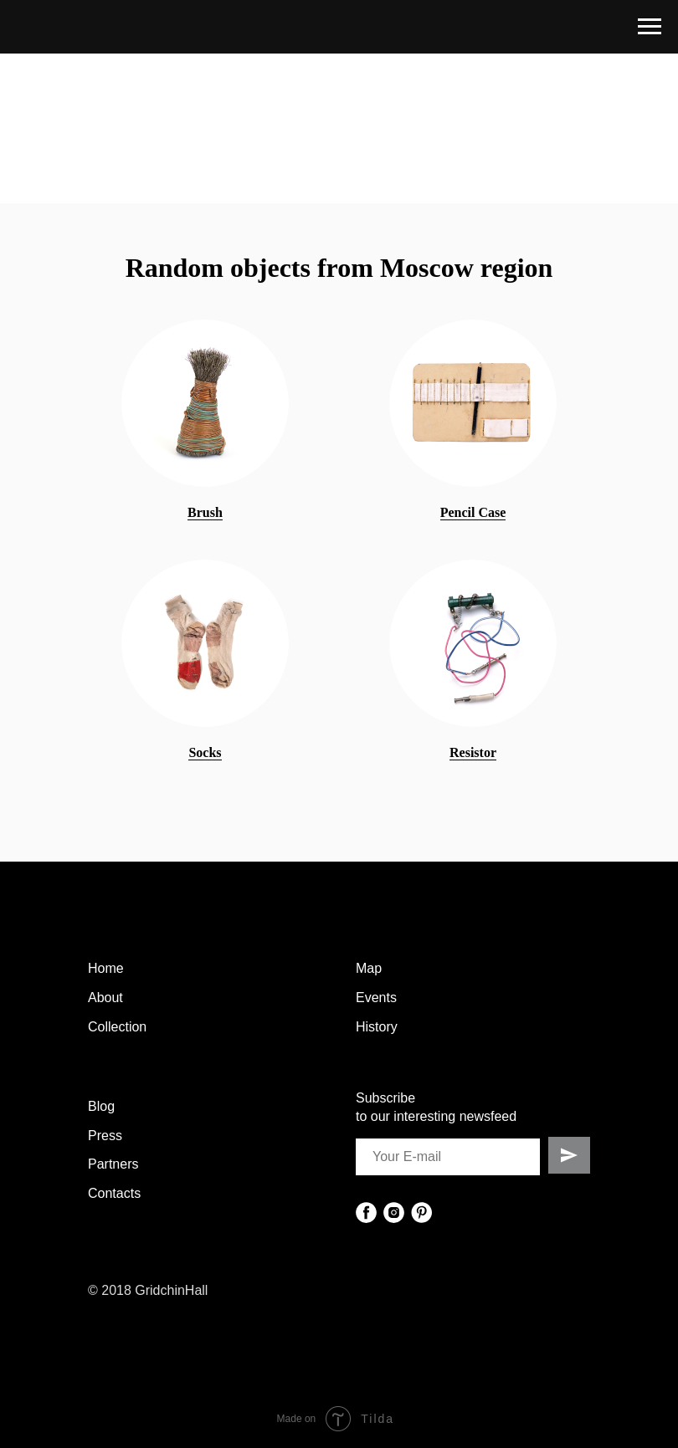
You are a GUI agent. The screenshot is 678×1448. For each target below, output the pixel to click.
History (377, 1027)
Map (369, 968)
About (105, 997)
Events (376, 997)
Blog (101, 1106)
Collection (117, 1027)
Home (106, 968)
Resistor (472, 752)
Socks (204, 752)
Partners (113, 1164)
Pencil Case (473, 512)
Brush (205, 512)
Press (105, 1135)
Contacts (114, 1193)
